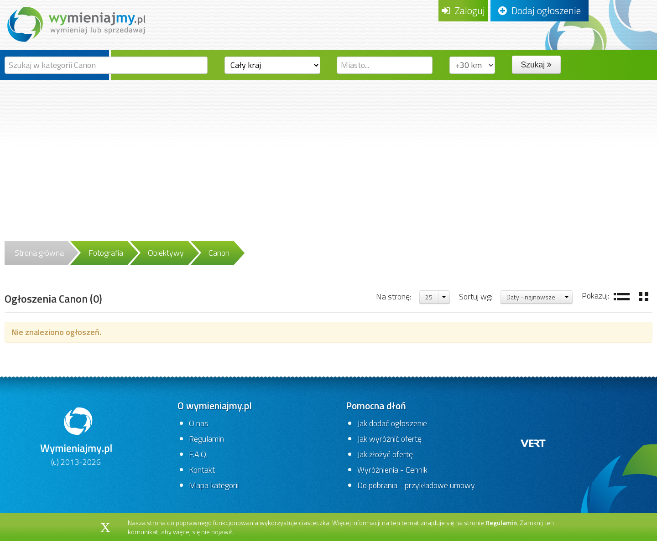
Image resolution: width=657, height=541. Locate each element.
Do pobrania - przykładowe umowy (416, 485)
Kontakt (202, 470)
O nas (199, 423)
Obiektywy (166, 253)
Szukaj (536, 64)
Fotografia (106, 253)
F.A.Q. (198, 454)
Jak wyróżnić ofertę (389, 439)
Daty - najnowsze (530, 297)
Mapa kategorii (214, 485)
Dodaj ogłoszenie (539, 10)
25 (429, 297)
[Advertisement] (328, 148)
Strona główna (39, 253)
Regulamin (206, 439)
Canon (219, 253)
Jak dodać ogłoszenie (392, 423)
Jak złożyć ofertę (385, 454)
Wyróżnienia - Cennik (392, 470)
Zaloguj (463, 10)
